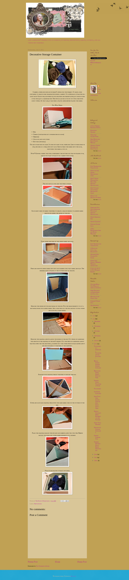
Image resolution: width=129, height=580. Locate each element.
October (97, 331)
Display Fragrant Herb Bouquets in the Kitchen (97, 415)
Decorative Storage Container (97, 430)
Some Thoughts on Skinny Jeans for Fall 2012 (95, 292)
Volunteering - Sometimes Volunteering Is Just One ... (97, 352)
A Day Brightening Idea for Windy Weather (95, 231)
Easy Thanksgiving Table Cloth (95, 167)
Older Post (82, 562)
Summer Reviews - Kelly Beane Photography (97, 446)
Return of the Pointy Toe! (94, 297)
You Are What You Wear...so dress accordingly (95, 286)
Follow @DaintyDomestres (95, 63)
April (96, 461)
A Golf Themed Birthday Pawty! (95, 127)
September (97, 336)
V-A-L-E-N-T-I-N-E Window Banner (95, 270)
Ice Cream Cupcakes (97, 392)
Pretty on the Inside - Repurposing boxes (94, 173)
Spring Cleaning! (95, 222)
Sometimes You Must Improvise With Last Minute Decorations (95, 211)
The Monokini (94, 305)
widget (99, 151)
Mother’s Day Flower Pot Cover (94, 256)
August (96, 341)
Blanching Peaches (93, 131)
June (95, 454)
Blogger (73, 576)
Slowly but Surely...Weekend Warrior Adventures (95, 263)
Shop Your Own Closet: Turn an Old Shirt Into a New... (97, 402)
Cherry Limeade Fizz (97, 437)
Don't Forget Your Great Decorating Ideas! (94, 190)
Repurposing (38, 504)
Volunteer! (97, 389)
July (95, 344)
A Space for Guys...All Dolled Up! (93, 250)
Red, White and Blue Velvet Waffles (95, 141)
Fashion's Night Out (95, 302)
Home (57, 562)
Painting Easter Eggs (95, 225)
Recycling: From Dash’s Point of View (97, 374)
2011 (94, 319)
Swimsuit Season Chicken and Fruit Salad (95, 147)
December (97, 321)
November (97, 326)
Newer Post (33, 562)
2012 (94, 316)
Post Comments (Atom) (42, 566)
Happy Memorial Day (95, 218)
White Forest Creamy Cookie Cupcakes (97, 364)
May (95, 457)
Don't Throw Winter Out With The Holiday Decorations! (94, 182)
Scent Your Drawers (97, 423)
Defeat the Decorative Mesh (95, 197)
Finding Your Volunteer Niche (97, 383)
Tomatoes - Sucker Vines (94, 136)
